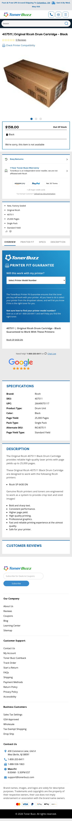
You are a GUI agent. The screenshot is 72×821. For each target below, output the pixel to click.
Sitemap (7, 630)
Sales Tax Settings (12, 714)
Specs (42, 242)
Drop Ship (8, 733)
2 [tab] (36, 119)
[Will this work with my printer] (36, 280)
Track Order (9, 662)
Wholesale (8, 724)
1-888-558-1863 (16, 764)
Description (58, 242)
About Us (8, 606)
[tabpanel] (36, 83)
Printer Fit (27, 242)
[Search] (36, 23)
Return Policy (10, 687)
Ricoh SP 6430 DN (14, 339)
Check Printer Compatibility (18, 45)
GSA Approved (11, 719)
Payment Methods (13, 682)
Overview (10, 242)
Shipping (8, 677)
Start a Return (10, 667)
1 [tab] (31, 119)
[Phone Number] (51, 15)
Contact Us (9, 648)
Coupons (8, 615)
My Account (9, 653)
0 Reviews (21, 39)
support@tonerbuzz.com (21, 777)
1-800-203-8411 (16, 759)
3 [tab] (41, 119)
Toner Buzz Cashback (14, 658)
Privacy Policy (10, 691)
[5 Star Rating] (21, 364)
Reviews (7, 611)
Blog (5, 620)
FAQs (6, 672)
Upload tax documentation (44, 194)
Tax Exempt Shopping (14, 729)
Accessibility (9, 696)
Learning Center (11, 625)
